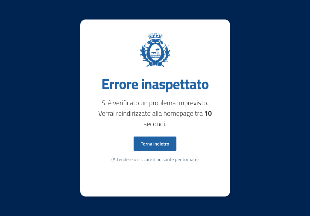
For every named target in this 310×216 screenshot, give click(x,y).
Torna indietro (155, 143)
